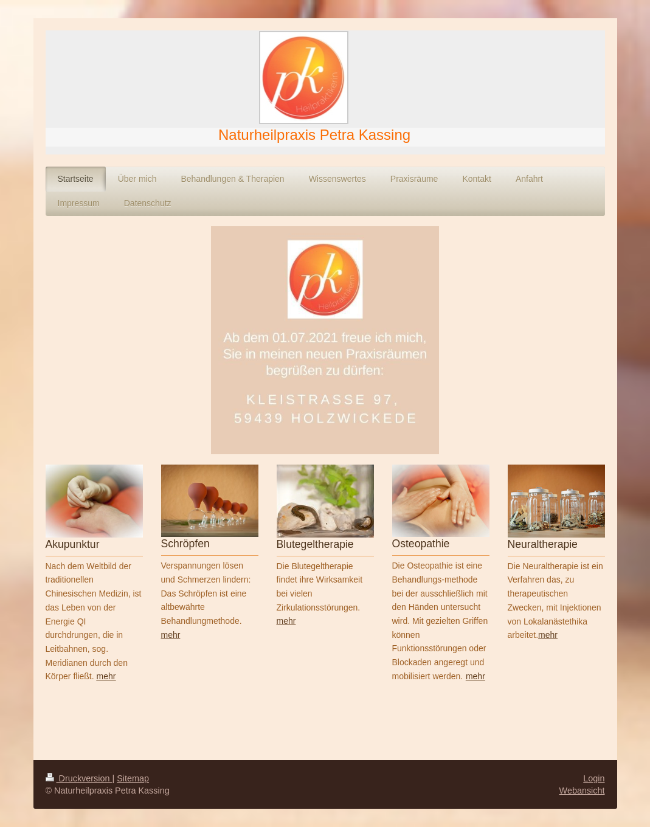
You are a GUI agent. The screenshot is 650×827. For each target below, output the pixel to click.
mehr (171, 635)
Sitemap (133, 778)
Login (593, 778)
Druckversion (79, 778)
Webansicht (582, 790)
